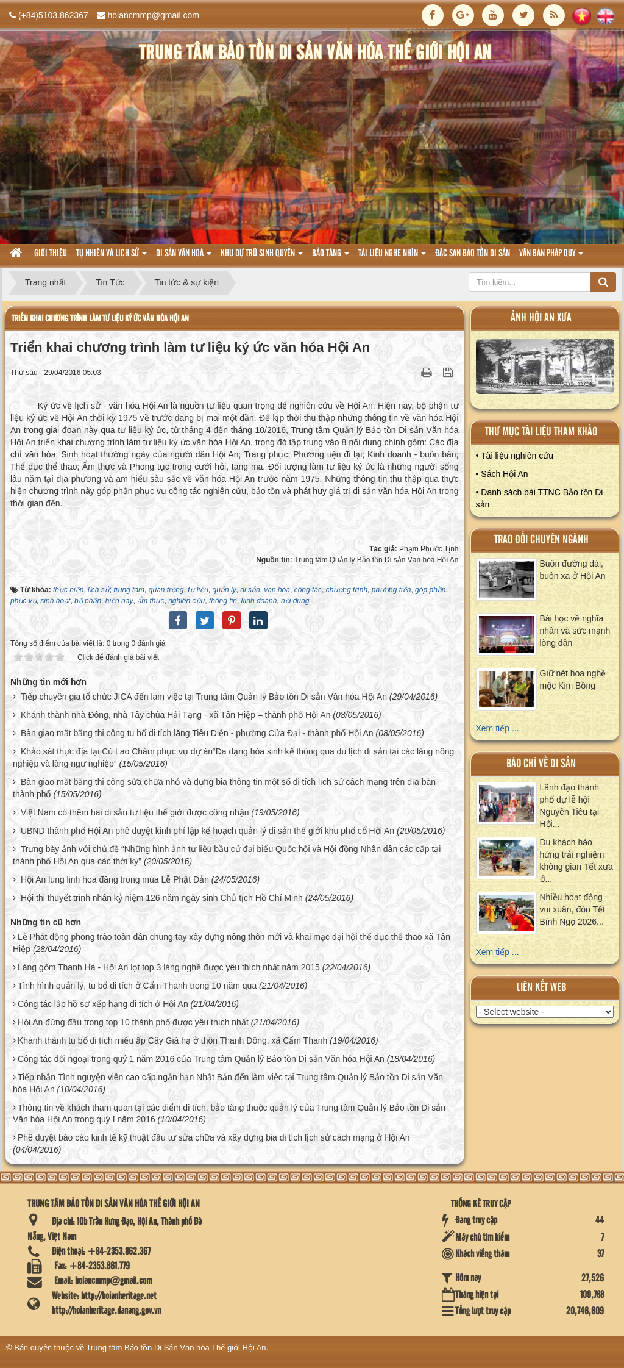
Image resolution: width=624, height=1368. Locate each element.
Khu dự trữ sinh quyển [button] (262, 257)
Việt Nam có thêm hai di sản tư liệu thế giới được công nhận (135, 812)
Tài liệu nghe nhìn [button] (392, 257)
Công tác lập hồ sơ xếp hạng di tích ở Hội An (103, 1004)
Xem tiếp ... (497, 728)
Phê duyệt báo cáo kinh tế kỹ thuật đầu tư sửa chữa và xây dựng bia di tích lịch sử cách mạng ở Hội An (214, 1137)
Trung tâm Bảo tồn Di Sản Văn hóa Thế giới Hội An (176, 1347)
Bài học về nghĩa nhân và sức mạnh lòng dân (575, 631)
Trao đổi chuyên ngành (541, 540)
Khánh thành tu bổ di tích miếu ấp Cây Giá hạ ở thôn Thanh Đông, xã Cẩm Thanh (172, 1040)
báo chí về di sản (541, 764)
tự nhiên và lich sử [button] (111, 257)
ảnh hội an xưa (541, 318)
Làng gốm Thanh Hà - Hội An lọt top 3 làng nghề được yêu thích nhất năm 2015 (169, 967)
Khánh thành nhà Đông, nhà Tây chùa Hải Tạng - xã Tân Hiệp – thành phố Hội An (176, 715)
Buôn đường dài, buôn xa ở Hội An (573, 570)
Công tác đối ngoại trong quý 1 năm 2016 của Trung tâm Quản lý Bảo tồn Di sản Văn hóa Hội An (201, 1059)
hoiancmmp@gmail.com (153, 15)
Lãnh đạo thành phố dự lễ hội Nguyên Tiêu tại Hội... (570, 805)
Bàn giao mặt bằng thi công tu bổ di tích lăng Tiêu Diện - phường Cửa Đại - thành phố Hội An (197, 733)
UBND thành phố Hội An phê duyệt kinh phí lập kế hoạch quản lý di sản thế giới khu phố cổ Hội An (207, 831)
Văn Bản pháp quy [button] (551, 257)
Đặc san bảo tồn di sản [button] (472, 253)
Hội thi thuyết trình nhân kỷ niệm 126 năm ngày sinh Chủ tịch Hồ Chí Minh (162, 898)
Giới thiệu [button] (50, 253)
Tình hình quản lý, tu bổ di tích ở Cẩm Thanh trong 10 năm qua (137, 985)
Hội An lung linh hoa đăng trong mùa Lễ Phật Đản (115, 879)
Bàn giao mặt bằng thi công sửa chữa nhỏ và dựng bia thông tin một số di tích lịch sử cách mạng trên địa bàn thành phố (224, 788)
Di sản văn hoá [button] (183, 257)
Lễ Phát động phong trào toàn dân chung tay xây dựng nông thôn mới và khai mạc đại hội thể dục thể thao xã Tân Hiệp (231, 943)
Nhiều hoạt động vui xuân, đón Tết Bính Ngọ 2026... (572, 909)
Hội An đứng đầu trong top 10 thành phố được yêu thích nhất (133, 1022)
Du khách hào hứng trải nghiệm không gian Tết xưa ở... (576, 860)
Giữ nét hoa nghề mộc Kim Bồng (573, 679)
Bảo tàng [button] (330, 257)
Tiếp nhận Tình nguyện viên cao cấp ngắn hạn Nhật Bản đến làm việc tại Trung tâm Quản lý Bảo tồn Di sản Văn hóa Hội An (228, 1083)
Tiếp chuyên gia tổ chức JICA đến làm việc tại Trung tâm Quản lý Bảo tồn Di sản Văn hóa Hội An (204, 696)
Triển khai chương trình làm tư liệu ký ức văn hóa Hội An (100, 319)
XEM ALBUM (545, 369)
